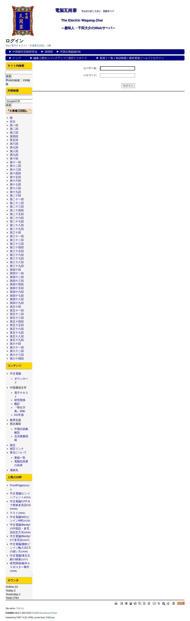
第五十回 (15, 306)
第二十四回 (17, 210)
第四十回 (15, 269)
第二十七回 (17, 221)
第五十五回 (17, 325)
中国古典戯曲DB (70, 51)
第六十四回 (17, 358)
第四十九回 (17, 302)
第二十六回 (17, 217)
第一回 (14, 125)
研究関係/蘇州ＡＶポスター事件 (20, 567)
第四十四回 (17, 284)
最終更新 (134, 58)
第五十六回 (17, 328)
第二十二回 (17, 203)
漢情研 (49, 51)
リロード (81, 58)
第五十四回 (17, 321)
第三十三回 (17, 243)
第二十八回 (17, 225)
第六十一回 (17, 347)
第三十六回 (17, 254)
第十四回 (15, 173)
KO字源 (19, 414)
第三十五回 (17, 251)
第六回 (14, 143)
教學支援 (15, 420)
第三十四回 (17, 247)
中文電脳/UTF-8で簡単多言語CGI (20, 505)
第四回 (14, 136)
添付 (71, 58)
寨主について (18, 452)
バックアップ (57, 58)
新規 (102, 58)
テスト (17, 512)
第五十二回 (17, 314)
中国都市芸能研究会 (24, 51)
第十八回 (15, 188)
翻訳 (17, 403)
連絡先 (14, 470)
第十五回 (15, 177)
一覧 (110, 58)
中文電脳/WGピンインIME (20, 518)
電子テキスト (18, 45)
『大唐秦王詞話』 (36, 45)
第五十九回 (17, 339)
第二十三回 (17, 206)
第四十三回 (17, 280)
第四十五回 (17, 288)
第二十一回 (17, 199)
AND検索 (14, 80)
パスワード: (90, 75)
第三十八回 (17, 262)
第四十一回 (17, 273)
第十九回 (15, 191)
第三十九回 (17, 265)
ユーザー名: (90, 68)
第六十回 (15, 343)
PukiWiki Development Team (44, 613)
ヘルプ (146, 58)
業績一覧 (19, 457)
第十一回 (15, 162)
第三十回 (15, 232)
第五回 (14, 139)
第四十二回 (17, 277)
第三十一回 (17, 236)
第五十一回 (17, 310)
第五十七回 (17, 332)
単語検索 (121, 58)
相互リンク (17, 448)
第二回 (14, 128)
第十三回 (15, 169)
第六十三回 (17, 354)
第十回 (14, 158)
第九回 (14, 154)
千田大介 (20, 608)
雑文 (12, 445)
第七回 (14, 147)
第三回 (14, 132)
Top (7, 45)
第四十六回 (17, 291)
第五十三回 (17, 317)
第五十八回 (17, 336)
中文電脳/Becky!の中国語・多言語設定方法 (20, 528)
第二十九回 (17, 228)
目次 (12, 121)
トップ (16, 58)
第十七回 (15, 184)
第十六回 (15, 180)
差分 (44, 58)
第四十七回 (17, 295)
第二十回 (15, 195)
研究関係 (19, 400)
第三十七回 (17, 258)
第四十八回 (17, 299)
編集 (36, 58)
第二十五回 (17, 214)
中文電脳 (15, 373)
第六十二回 (17, 351)
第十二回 (15, 165)
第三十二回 (17, 240)
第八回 (14, 151)
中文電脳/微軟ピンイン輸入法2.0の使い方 (20, 547)
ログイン (158, 58)
